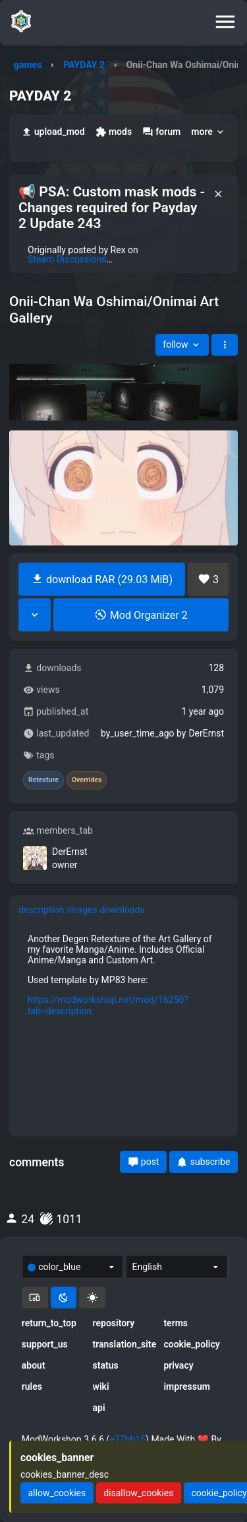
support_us (45, 1344)
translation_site (124, 1344)
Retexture (43, 780)
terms (175, 1323)
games (27, 65)
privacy (178, 1365)
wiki (101, 1386)
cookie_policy (191, 1344)
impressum (186, 1386)
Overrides (87, 780)
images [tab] (82, 909)
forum (161, 132)
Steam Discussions (67, 259)
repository (114, 1323)
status (106, 1365)
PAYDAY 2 (84, 65)
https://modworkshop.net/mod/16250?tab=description (108, 1005)
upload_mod (53, 132)
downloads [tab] (121, 909)
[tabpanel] (123, 974)
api (99, 1407)
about (33, 1365)
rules (32, 1386)
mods (114, 132)
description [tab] (41, 909)
